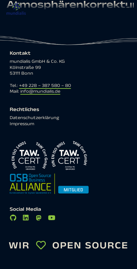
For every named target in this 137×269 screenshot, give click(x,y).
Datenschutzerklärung (34, 118)
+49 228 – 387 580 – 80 (45, 85)
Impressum (22, 124)
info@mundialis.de (40, 91)
